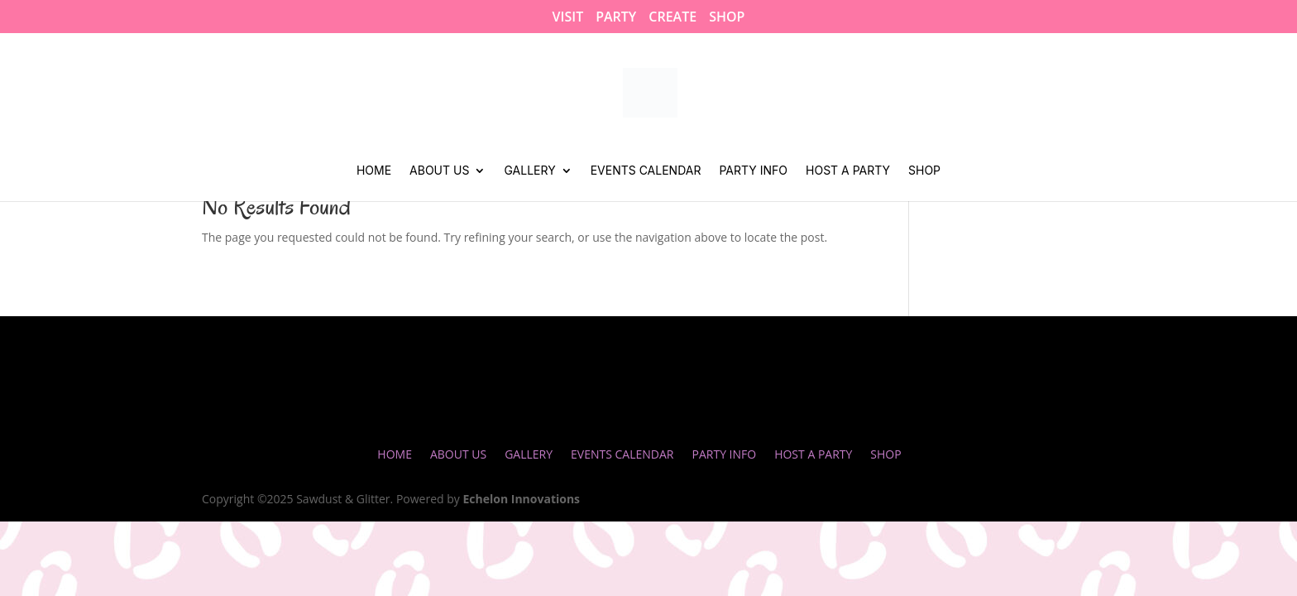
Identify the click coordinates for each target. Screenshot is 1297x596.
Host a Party (848, 171)
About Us (439, 171)
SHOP (726, 18)
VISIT (568, 18)
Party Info (753, 171)
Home (374, 171)
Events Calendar (646, 171)
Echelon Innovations (521, 499)
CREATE (672, 18)
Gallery (529, 171)
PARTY (616, 18)
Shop (924, 171)
